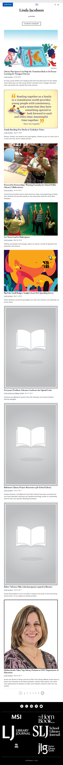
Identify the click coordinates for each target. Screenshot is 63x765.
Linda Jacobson (8, 77)
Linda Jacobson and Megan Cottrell (14, 393)
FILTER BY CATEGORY (31, 23)
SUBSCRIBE (8, 4)
